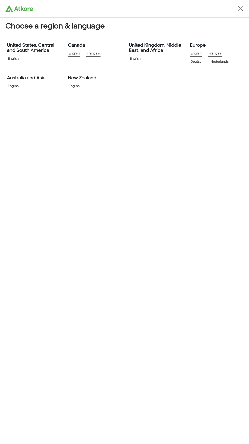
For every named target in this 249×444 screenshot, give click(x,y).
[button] (240, 8)
